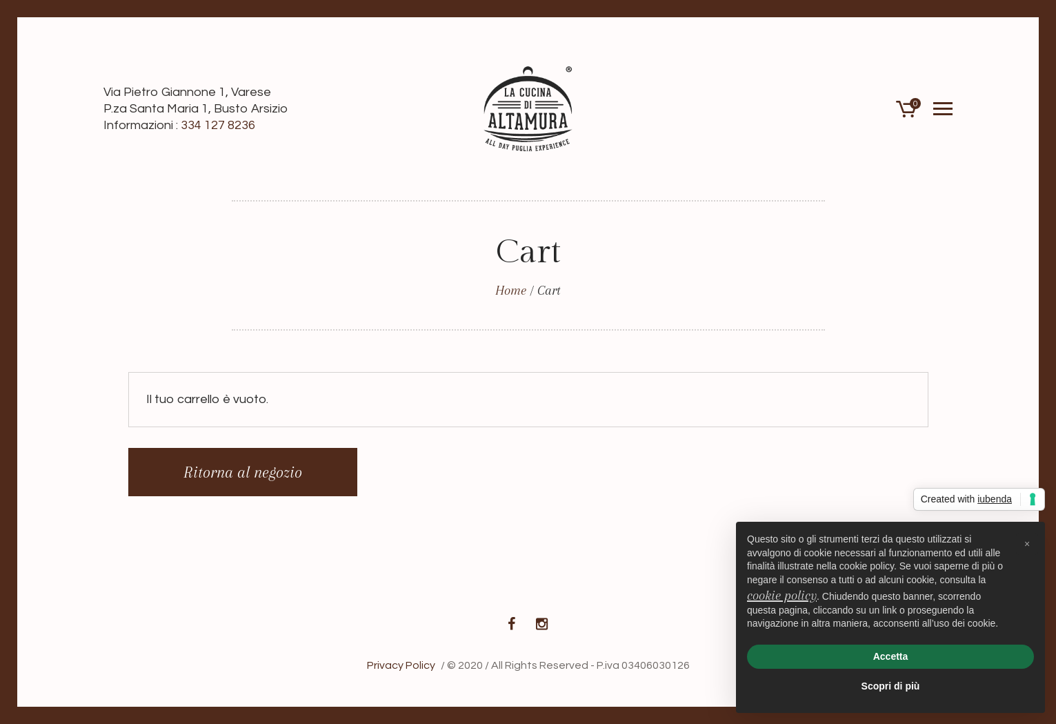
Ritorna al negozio (242, 472)
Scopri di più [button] (890, 686)
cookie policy (782, 595)
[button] (1027, 544)
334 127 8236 (218, 125)
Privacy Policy (401, 665)
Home (510, 290)
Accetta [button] (890, 656)
